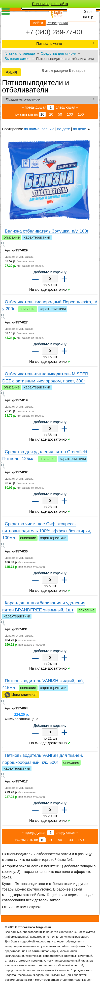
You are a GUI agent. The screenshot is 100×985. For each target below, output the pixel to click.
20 (51, 114)
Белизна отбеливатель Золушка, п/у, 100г (46, 231)
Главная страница (20, 53)
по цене (79, 129)
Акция (11, 72)
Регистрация (57, 23)
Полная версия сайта (50, 4)
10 (42, 114)
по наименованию (39, 129)
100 (70, 114)
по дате (63, 129)
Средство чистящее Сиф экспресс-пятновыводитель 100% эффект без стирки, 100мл (46, 530)
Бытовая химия (17, 59)
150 (81, 114)
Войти (38, 23)
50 (60, 114)
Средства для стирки (58, 53)
